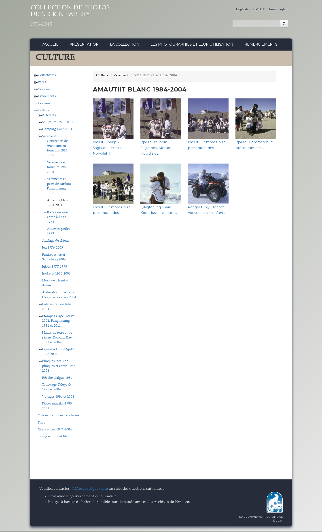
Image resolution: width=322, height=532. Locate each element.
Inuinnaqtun (277, 9)
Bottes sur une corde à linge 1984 (57, 218)
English (239, 9)
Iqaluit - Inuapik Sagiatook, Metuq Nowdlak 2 (155, 149)
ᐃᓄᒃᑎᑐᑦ (256, 9)
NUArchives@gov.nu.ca (90, 490)
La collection (124, 46)
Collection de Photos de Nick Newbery (80, 18)
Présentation (84, 46)
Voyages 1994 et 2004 (58, 398)
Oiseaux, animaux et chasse (58, 417)
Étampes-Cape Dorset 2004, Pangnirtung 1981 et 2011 (58, 322)
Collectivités (47, 76)
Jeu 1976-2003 (52, 249)
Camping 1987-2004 (57, 130)
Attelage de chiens (55, 242)
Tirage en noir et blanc (54, 438)
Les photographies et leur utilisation (191, 46)
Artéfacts (49, 116)
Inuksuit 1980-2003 (56, 275)
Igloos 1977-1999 (54, 268)
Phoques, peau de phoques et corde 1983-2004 (59, 367)
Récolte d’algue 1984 (57, 379)
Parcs (42, 83)
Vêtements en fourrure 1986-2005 (58, 168)
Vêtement (49, 137)
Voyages (44, 90)
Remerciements (261, 46)
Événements (47, 97)
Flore (41, 424)
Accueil (50, 46)
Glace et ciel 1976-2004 (55, 430)
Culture (43, 111)
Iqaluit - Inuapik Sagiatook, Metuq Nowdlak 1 (108, 149)
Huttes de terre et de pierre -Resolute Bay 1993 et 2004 (57, 338)
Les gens (44, 104)
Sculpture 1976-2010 (57, 123)
